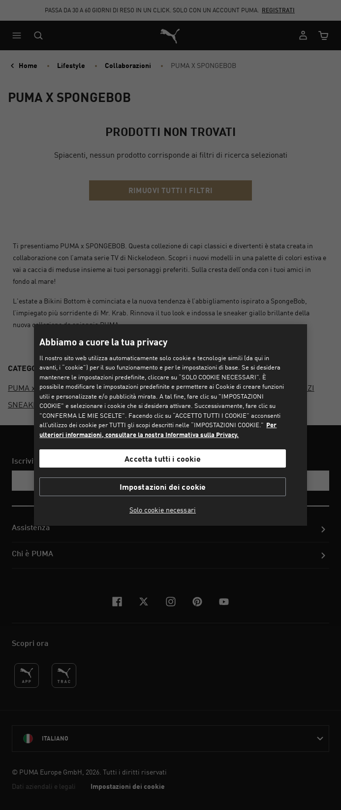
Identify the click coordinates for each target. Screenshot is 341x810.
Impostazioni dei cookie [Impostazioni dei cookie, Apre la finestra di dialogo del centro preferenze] (163, 486)
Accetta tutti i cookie (162, 458)
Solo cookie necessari (162, 510)
